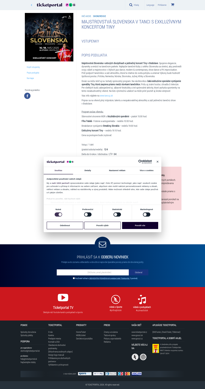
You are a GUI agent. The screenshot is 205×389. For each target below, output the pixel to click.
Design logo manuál (56, 354)
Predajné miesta (54, 338)
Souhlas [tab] (58, 170)
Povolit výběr (102, 225)
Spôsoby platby (27, 335)
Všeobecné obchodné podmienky (57, 347)
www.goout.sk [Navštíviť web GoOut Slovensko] (137, 335)
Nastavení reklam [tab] (117, 170)
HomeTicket (81, 332)
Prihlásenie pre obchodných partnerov (59, 360)
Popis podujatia (33, 72)
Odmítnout (65, 225)
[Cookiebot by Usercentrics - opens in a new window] (140, 162)
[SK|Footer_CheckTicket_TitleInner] (166, 332)
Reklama (107, 341)
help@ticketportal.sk (29, 358)
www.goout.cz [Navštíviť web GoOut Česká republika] (137, 338)
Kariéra (51, 335)
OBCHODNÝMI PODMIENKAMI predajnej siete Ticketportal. (109, 278)
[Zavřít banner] (157, 162)
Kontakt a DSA (54, 341)
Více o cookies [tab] (147, 170)
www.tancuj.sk (106, 95)
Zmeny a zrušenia (111, 332)
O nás (50, 332)
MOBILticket (81, 335)
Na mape (30, 78)
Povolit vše (140, 225)
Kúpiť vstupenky (33, 67)
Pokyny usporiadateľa (112, 338)
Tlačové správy (110, 335)
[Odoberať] (138, 272)
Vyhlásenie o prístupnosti (58, 364)
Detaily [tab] (88, 170)
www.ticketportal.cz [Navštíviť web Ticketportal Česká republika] (139, 332)
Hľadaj (134, 5)
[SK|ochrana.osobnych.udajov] (60, 351)
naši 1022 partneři (61, 183)
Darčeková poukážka (84, 338)
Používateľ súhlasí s (106, 278)
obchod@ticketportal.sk (30, 350)
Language (150, 5)
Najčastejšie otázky (28, 362)
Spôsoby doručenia (28, 332)
